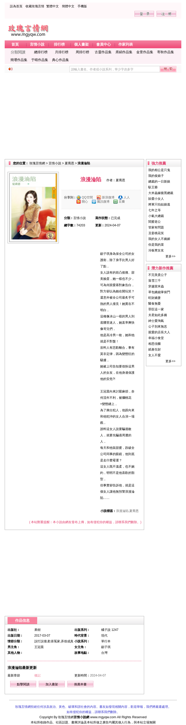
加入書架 (52, 684)
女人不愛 (154, 355)
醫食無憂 (154, 303)
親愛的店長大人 (159, 332)
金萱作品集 (144, 52)
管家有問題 (156, 227)
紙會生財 (154, 349)
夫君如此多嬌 (157, 315)
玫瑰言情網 (37, 163)
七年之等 (154, 210)
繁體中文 (52, 6)
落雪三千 (154, 280)
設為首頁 (16, 6)
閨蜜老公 (154, 221)
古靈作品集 (103, 52)
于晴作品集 (39, 60)
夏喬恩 (69, 163)
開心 (85, 201)
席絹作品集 (124, 52)
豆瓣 (122, 201)
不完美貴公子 (157, 275)
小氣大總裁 (156, 216)
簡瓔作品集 (18, 60)
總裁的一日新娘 (159, 181)
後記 (37, 675)
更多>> (170, 256)
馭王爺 (153, 187)
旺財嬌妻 (154, 298)
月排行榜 (61, 52)
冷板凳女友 (156, 250)
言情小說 (55, 163)
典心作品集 (60, 60)
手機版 (82, 6)
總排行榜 (41, 52)
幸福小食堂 (156, 338)
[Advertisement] (93, 116)
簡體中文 (68, 6)
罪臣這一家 (156, 309)
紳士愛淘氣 (156, 321)
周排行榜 (82, 52)
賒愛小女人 (156, 199)
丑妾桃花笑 (156, 233)
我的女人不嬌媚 (159, 239)
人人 (127, 197)
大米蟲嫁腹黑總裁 (160, 193)
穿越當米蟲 (156, 286)
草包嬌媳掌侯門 (159, 292)
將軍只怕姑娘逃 (159, 204)
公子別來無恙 (157, 326)
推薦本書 (80, 684)
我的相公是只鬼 (159, 170)
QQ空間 (87, 197)
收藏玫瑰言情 (34, 6)
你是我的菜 (156, 244)
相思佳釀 (154, 344)
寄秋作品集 (165, 52)
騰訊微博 (103, 201)
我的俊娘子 (156, 176)
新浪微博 (108, 197)
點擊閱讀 (23, 684)
